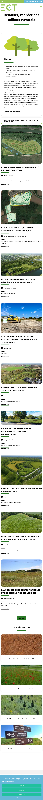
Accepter (21, 786)
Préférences (21, 794)
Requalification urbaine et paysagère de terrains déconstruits (16, 436)
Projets (5, 13)
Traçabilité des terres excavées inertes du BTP (21, 663)
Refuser (21, 790)
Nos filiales (5, 1)
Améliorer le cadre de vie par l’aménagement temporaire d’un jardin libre (19, 344)
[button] (21, 125)
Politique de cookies (20, 798)
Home (2, 13)
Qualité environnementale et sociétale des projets (21, 753)
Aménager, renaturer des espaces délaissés (18, 13)
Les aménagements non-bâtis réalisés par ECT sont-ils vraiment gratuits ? (19, 125)
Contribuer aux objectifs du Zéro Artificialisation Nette (21, 723)
